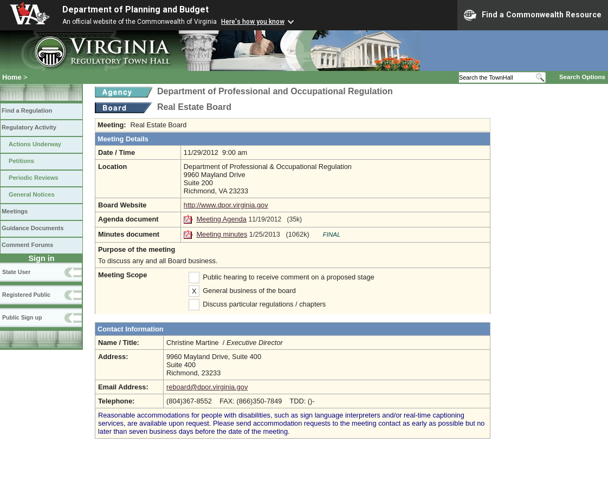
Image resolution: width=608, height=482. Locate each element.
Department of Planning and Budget (135, 9)
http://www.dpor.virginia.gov (226, 205)
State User (16, 272)
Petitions (21, 161)
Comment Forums (27, 245)
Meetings (15, 211)
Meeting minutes (221, 234)
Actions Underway (35, 144)
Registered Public (26, 294)
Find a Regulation (27, 110)
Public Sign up (22, 317)
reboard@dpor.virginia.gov (207, 387)
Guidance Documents (32, 228)
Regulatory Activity (29, 127)
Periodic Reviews (34, 177)
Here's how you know (252, 21)
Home (12, 77)
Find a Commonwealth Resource (532, 15)
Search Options (582, 77)
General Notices (32, 194)
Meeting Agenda (221, 219)
